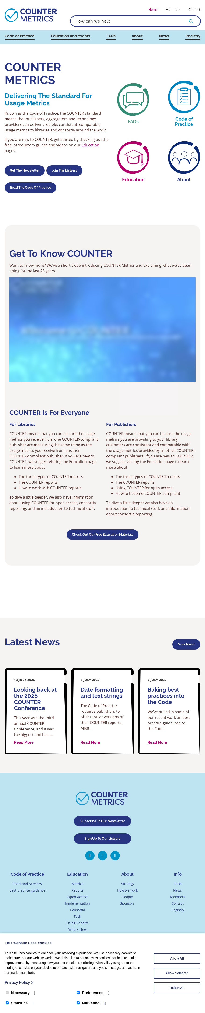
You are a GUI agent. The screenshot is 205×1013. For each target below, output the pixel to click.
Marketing (88, 1003)
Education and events (70, 36)
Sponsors (127, 903)
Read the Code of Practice (30, 187)
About (137, 36)
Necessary (18, 993)
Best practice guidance (27, 890)
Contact (194, 9)
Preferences (90, 993)
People (127, 897)
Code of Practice (20, 36)
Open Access (77, 897)
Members (173, 9)
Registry (192, 36)
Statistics (17, 1003)
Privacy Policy (19, 983)
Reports (77, 890)
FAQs (111, 36)
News (164, 36)
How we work (127, 890)
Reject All (177, 988)
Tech (77, 916)
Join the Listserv (64, 170)
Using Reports (77, 923)
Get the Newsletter (24, 170)
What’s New (77, 929)
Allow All (177, 958)
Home (153, 9)
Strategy (127, 884)
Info (178, 874)
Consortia (77, 910)
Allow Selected (177, 973)
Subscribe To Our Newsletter (102, 821)
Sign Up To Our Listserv (102, 838)
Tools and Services (27, 884)
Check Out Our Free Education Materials (102, 534)
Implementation (77, 903)
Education (90, 144)
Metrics (77, 884)
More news (186, 644)
